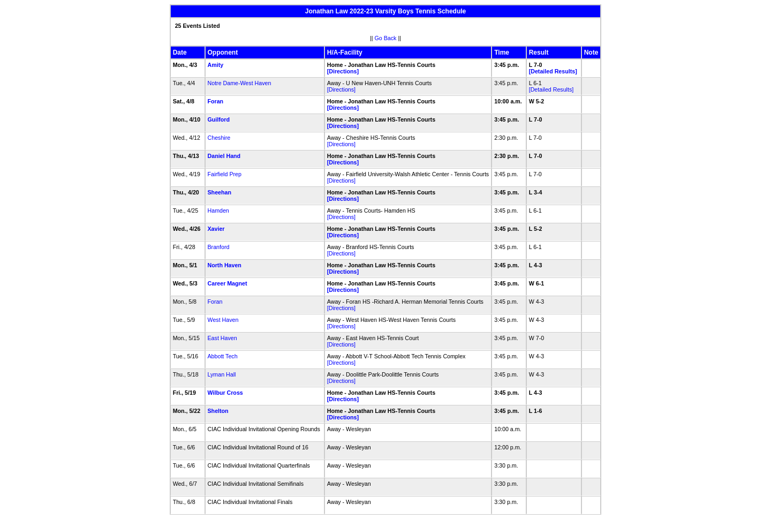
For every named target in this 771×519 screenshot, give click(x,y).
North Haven (224, 265)
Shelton (218, 411)
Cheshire (219, 137)
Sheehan (219, 192)
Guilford (219, 119)
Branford (219, 247)
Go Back (386, 38)
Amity (216, 65)
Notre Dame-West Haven (239, 83)
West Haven (223, 320)
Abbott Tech (223, 356)
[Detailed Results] (553, 71)
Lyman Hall (222, 374)
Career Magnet (227, 283)
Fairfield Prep (224, 174)
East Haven (222, 338)
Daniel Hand (224, 156)
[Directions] (343, 71)
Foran (216, 101)
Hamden (218, 210)
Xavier (216, 228)
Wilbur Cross (225, 392)
